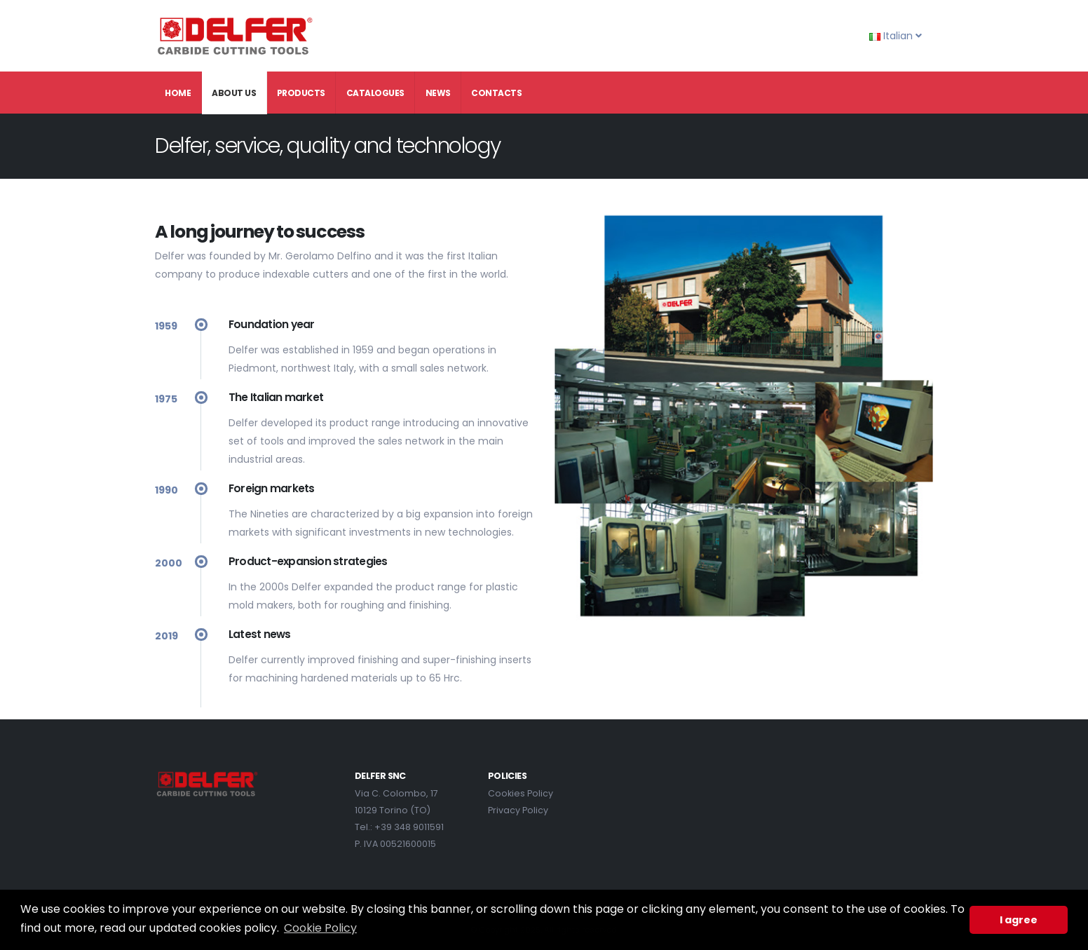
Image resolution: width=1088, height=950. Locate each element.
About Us (234, 93)
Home (178, 93)
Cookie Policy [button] (320, 928)
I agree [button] (1019, 920)
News (438, 93)
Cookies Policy (520, 793)
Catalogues (375, 93)
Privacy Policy (518, 810)
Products (301, 93)
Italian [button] (895, 36)
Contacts (496, 93)
